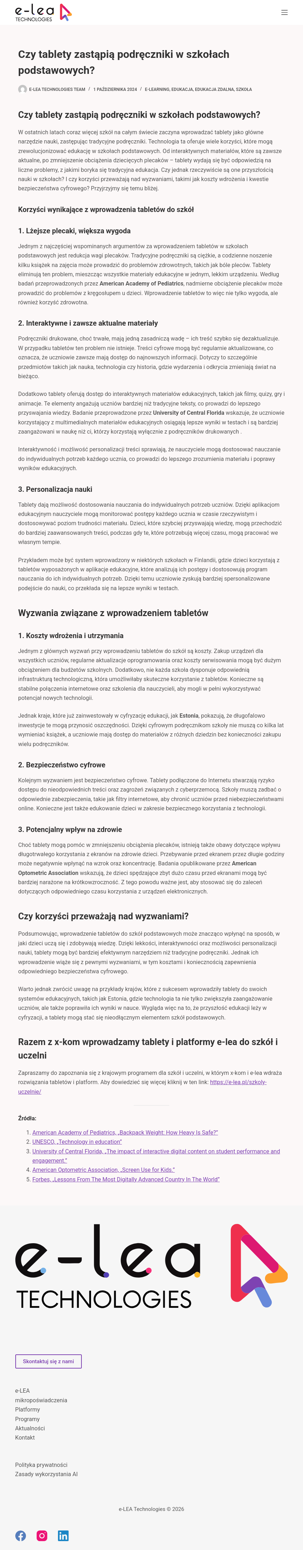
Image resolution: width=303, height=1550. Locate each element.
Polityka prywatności (41, 1465)
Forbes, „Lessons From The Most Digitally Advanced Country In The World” (126, 1179)
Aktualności (30, 1428)
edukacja (182, 89)
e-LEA (22, 1390)
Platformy (27, 1409)
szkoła (244, 89)
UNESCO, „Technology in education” (77, 1141)
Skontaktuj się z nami (48, 1361)
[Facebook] (20, 1535)
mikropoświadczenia (41, 1400)
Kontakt (25, 1437)
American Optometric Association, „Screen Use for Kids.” (103, 1169)
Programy (27, 1419)
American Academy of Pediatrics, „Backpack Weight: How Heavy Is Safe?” (125, 1132)
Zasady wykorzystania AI (46, 1474)
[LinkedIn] (63, 1535)
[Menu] (284, 12)
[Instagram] (42, 1535)
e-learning (157, 89)
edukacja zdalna (214, 89)
